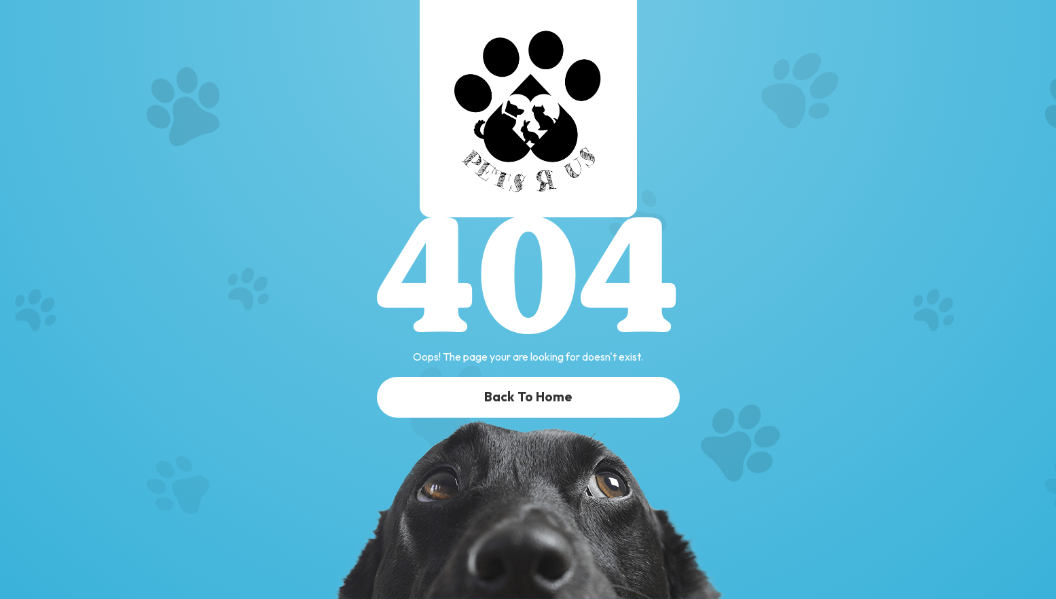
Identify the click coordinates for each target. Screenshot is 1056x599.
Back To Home (528, 396)
